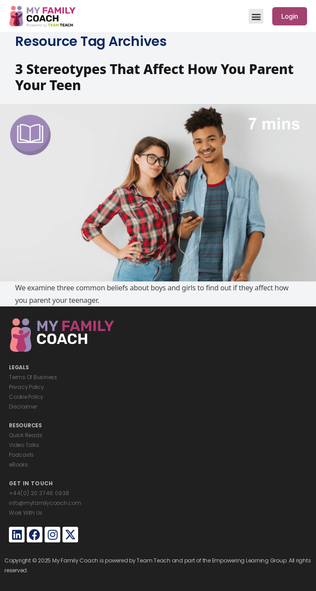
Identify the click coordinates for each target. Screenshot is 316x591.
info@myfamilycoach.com (45, 503)
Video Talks (24, 445)
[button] (256, 16)
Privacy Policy (26, 387)
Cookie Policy (26, 397)
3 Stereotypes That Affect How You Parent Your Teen (154, 77)
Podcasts (21, 455)
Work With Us (25, 513)
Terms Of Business (33, 377)
